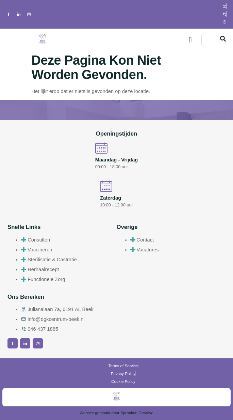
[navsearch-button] (222, 40)
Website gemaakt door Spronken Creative (116, 412)
